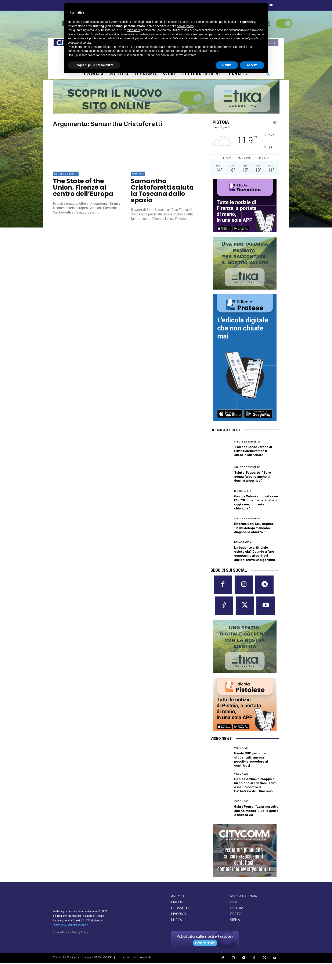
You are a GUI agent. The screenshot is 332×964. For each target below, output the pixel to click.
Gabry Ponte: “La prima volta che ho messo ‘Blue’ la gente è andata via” (256, 811)
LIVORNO (178, 914)
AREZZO (177, 897)
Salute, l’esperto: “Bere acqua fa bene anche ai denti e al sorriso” (252, 476)
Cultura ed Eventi (65, 173)
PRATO (235, 914)
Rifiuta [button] (227, 65)
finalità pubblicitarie (92, 38)
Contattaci (205, 943)
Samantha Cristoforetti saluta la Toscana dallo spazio (162, 191)
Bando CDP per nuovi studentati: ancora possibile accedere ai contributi (251, 760)
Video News (241, 749)
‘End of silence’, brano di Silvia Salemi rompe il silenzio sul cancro (253, 451)
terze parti (133, 30)
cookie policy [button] (185, 26)
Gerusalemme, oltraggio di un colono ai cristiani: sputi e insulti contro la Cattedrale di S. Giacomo (255, 785)
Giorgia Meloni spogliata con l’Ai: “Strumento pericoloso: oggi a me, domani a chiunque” (256, 502)
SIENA (235, 920)
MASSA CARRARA (243, 897)
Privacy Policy (80, 933)
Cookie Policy (61, 933)
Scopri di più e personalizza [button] (94, 65)
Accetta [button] (252, 65)
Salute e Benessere (247, 442)
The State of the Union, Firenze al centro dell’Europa (83, 187)
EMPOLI (177, 902)
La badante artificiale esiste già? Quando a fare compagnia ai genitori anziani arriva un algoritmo (254, 553)
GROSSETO (180, 908)
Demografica (242, 491)
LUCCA (176, 920)
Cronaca (137, 173)
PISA (233, 902)
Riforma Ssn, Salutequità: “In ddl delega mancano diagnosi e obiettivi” (254, 528)
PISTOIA (236, 908)
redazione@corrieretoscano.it (70, 925)
